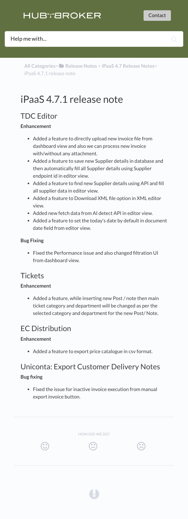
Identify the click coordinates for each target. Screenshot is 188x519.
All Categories (40, 66)
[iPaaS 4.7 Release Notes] (128, 66)
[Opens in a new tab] (94, 494)
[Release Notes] (77, 66)
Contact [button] (157, 15)
